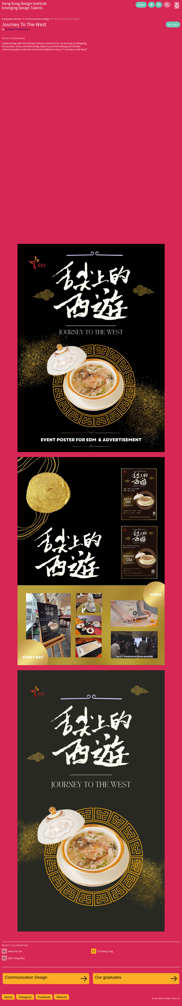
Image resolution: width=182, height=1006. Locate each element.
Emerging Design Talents (22, 8)
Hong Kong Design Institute (24, 3)
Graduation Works (11, 18)
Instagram (25, 997)
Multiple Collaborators (17, 29)
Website (61, 997)
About (8, 997)
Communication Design (37, 18)
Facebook (44, 997)
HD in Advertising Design (67, 18)
